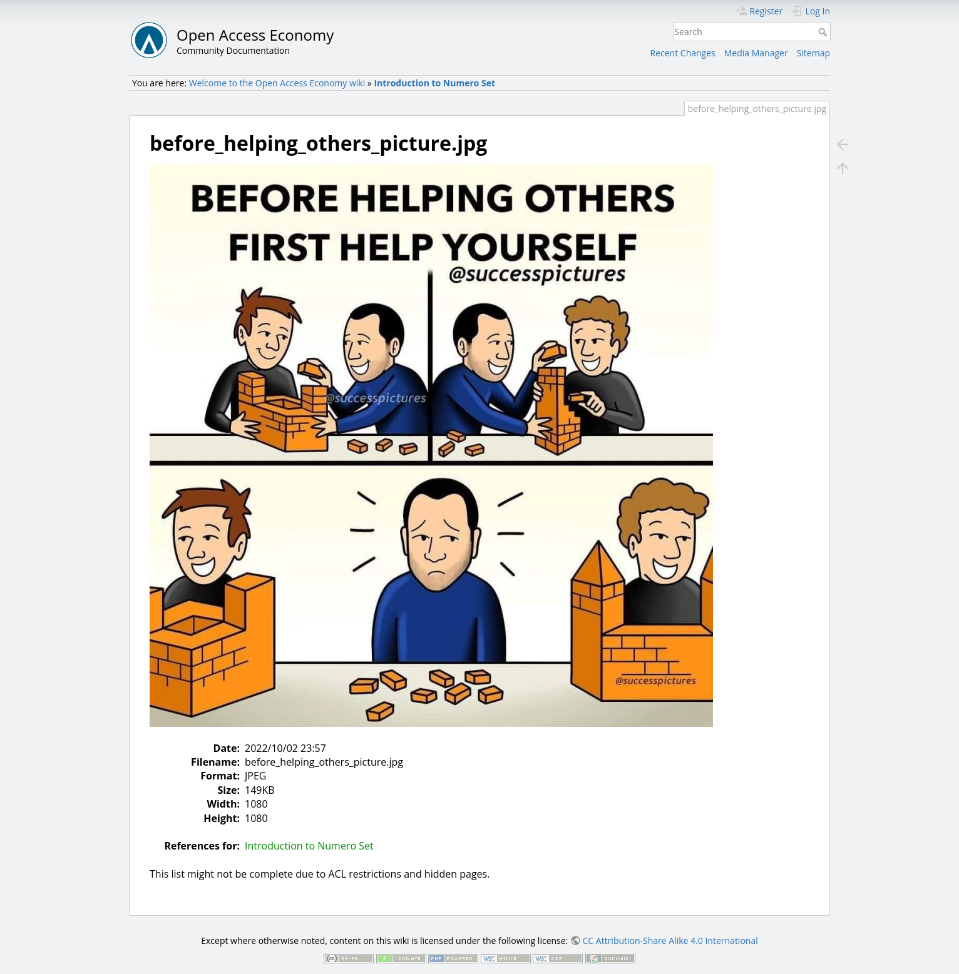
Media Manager (756, 53)
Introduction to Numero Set (434, 83)
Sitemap (813, 53)
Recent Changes (682, 53)
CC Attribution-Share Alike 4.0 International (670, 940)
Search (824, 32)
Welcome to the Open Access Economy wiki (277, 83)
